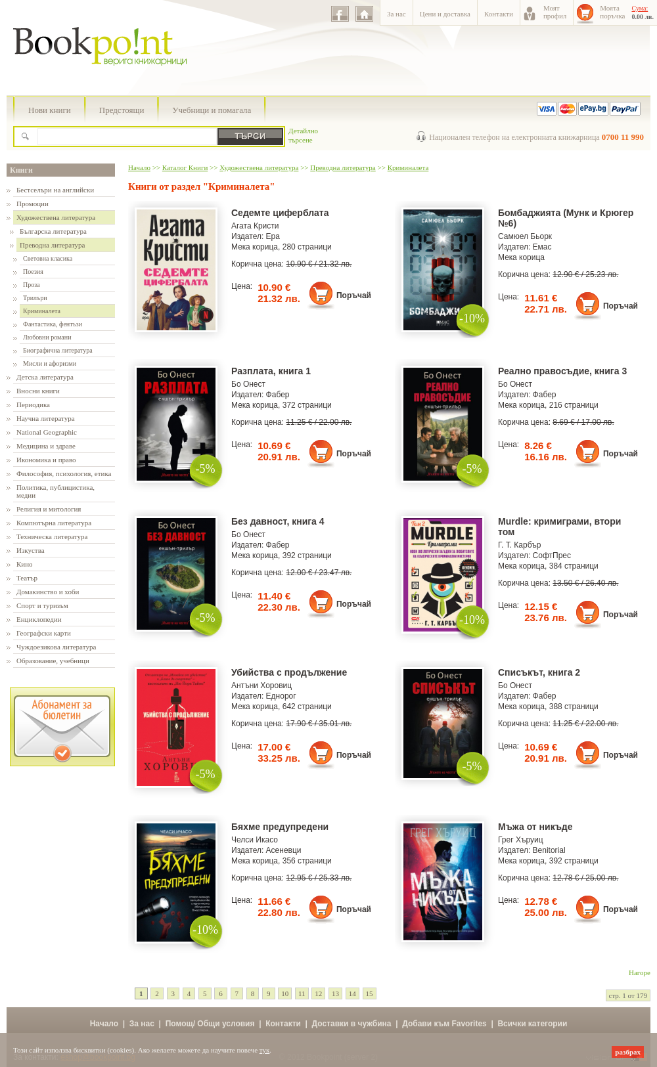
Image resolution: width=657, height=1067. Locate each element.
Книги (21, 170)
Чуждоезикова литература (56, 647)
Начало (139, 167)
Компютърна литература (53, 523)
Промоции (32, 203)
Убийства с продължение (289, 672)
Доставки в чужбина (352, 1023)
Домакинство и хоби (47, 592)
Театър (26, 578)
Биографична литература (58, 350)
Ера (273, 236)
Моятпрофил (554, 12)
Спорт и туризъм (42, 605)
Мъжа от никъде (535, 826)
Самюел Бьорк (525, 236)
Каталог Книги (185, 167)
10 (284, 993)
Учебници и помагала (211, 110)
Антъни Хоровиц (261, 685)
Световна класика (47, 258)
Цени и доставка (445, 14)
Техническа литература (51, 536)
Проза (31, 284)
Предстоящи (122, 110)
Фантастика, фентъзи (52, 324)
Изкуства (30, 550)
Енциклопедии (39, 619)
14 (352, 993)
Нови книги (49, 110)
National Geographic (46, 432)
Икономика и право (46, 460)
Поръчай (353, 295)
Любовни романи (47, 337)
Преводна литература (52, 245)
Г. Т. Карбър (519, 545)
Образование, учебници (52, 660)
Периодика (33, 404)
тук (265, 1050)
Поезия (33, 271)
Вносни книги (38, 391)
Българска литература (53, 231)
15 (369, 993)
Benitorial (549, 850)
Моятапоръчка (612, 12)
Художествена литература (55, 217)
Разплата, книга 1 (271, 371)
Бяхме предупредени (279, 826)
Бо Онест (248, 384)
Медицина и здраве (46, 446)
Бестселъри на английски (55, 190)
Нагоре (639, 972)
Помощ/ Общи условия (210, 1023)
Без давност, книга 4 (278, 521)
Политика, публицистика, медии (55, 491)
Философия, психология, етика (63, 473)
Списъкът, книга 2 (539, 672)
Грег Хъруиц (520, 839)
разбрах (628, 1052)
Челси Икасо (254, 839)
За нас (396, 14)
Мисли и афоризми (49, 363)
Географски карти (43, 633)
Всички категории (532, 1023)
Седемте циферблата (280, 212)
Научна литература (45, 418)
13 (335, 993)
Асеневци (284, 850)
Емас (542, 246)
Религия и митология (48, 509)
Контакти (498, 14)
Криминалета (41, 311)
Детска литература (45, 377)
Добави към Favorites (444, 1023)
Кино (24, 564)
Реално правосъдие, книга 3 (562, 371)
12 (318, 993)
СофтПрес (552, 555)
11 (302, 993)
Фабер (278, 394)
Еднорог (281, 696)
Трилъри (35, 297)
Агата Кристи (255, 225)
